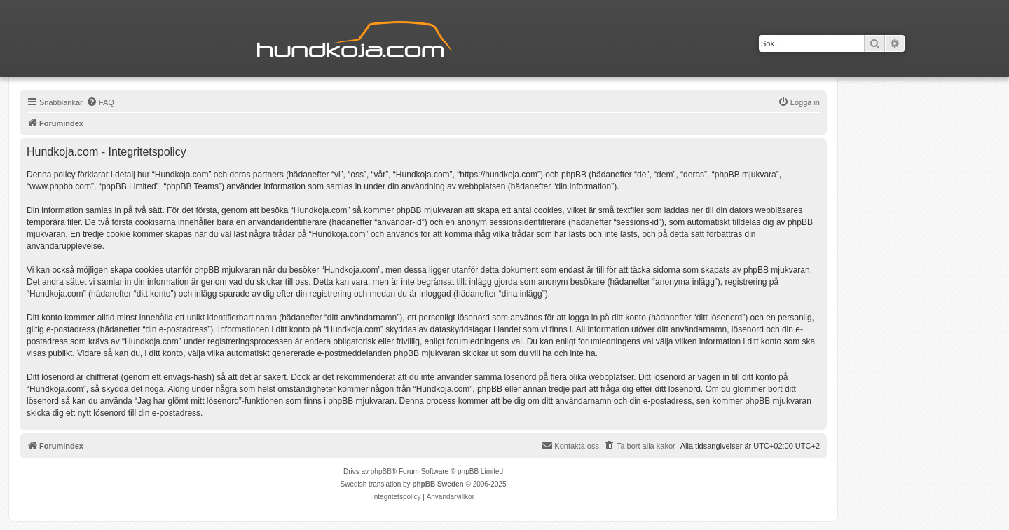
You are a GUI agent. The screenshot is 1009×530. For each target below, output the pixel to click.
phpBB (381, 471)
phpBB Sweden (437, 484)
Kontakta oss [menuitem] (570, 445)
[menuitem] (100, 102)
